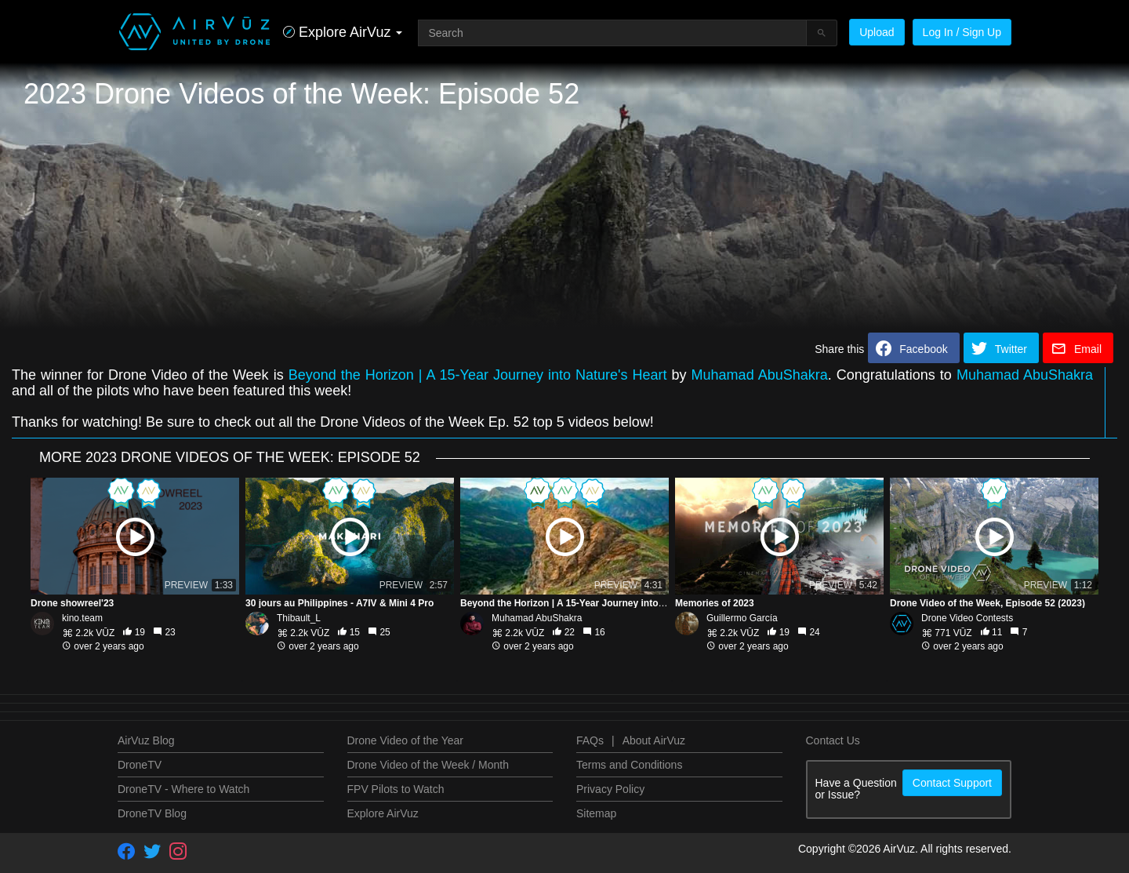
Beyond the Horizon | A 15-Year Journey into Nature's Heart (478, 375)
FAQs (590, 740)
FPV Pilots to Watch (396, 789)
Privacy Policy (610, 789)
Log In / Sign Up (962, 32)
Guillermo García (742, 618)
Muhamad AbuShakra (760, 375)
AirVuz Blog (146, 740)
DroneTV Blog (152, 813)
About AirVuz (654, 740)
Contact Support (952, 783)
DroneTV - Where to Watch (183, 789)
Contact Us (833, 740)
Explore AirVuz (383, 813)
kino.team (82, 618)
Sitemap (596, 813)
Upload (876, 32)
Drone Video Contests (967, 618)
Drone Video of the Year (405, 740)
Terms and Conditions (629, 764)
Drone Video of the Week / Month (428, 764)
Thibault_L (299, 618)
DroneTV (140, 764)
